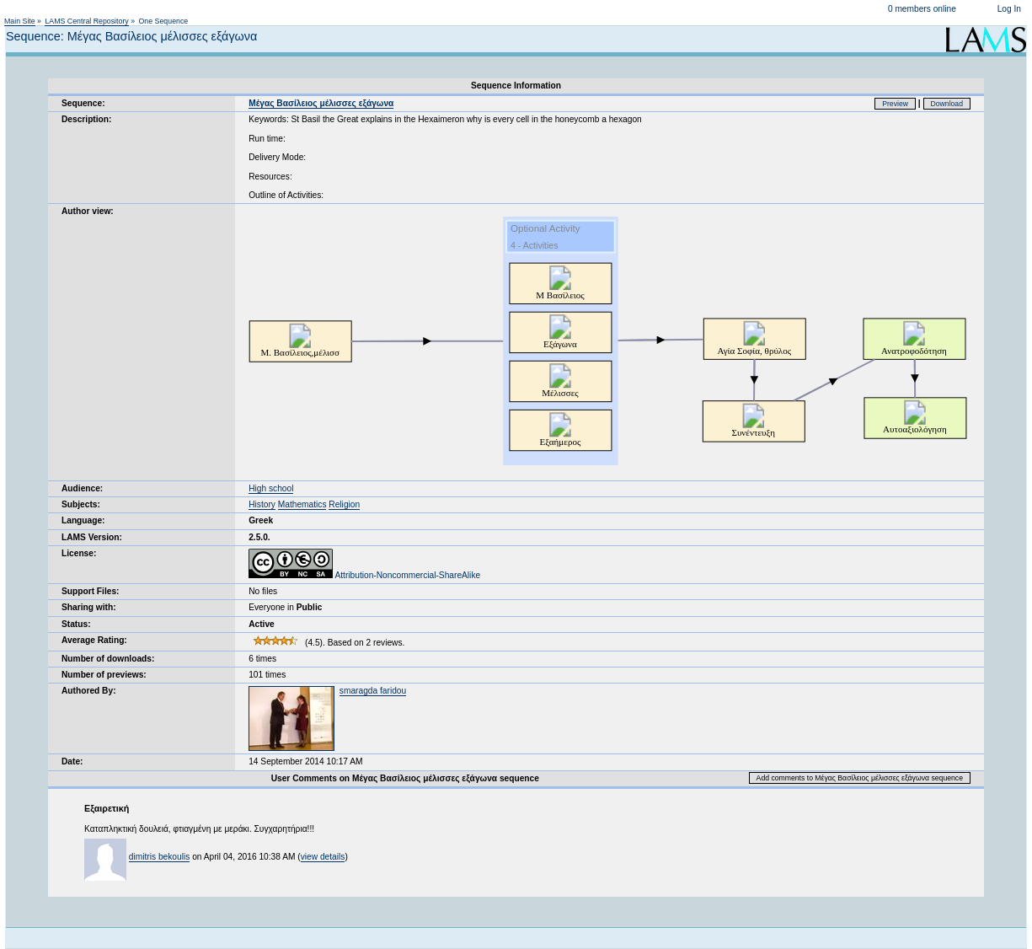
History (262, 504)
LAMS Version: (91, 537)
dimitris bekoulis (159, 856)
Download (947, 103)
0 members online (922, 8)
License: (78, 553)
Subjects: (80, 504)
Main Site (19, 21)
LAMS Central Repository (86, 21)
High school (271, 488)
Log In (1009, 8)
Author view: (87, 211)
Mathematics (302, 504)
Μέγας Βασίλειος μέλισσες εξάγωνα (321, 103)
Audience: (82, 488)
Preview (895, 103)
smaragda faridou (373, 690)
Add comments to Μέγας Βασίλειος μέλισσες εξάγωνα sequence (860, 778)
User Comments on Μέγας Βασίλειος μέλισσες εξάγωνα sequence (405, 778)
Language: (83, 520)
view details (323, 856)
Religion (344, 504)
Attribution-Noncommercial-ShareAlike (364, 575)
